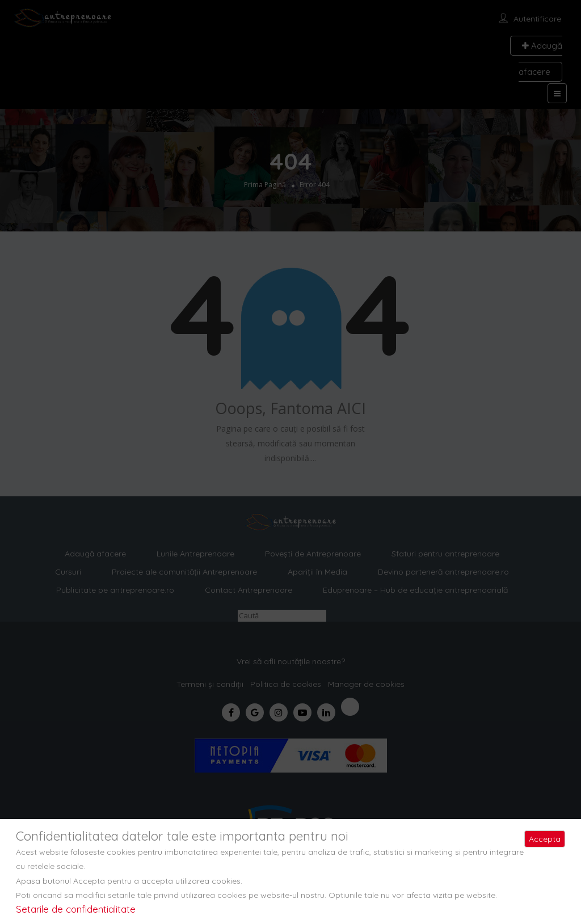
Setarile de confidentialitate (76, 909)
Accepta (545, 839)
